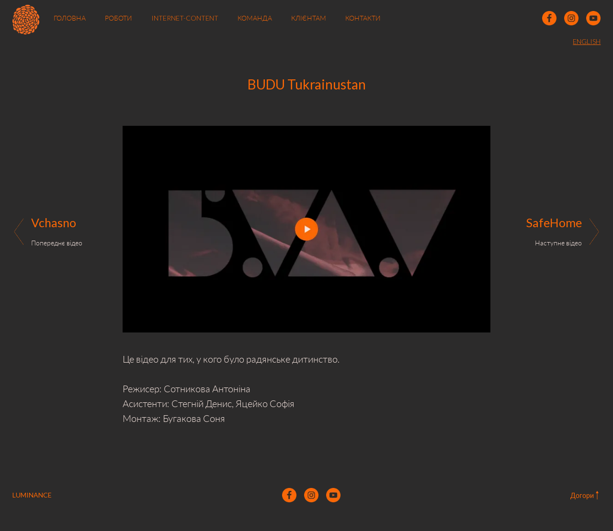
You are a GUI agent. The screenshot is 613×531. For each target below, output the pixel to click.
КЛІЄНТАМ (308, 18)
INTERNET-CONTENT (184, 18)
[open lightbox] (306, 229)
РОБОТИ (118, 18)
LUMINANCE (32, 495)
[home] (26, 18)
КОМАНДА (255, 18)
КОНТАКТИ (363, 18)
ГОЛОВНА (70, 18)
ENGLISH (587, 41)
